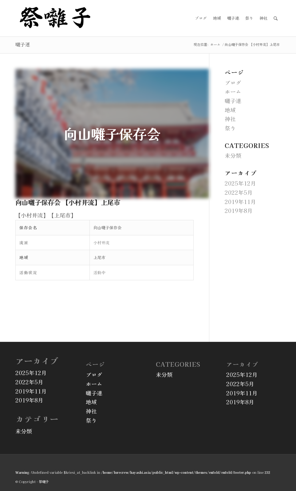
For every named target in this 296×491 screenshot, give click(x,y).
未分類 (233, 155)
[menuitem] (201, 18)
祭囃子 (44, 481)
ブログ (233, 82)
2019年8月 (239, 210)
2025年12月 (240, 183)
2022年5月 (239, 192)
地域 (230, 110)
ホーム (233, 91)
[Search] (275, 18)
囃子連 (22, 44)
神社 (230, 119)
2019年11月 (240, 202)
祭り (230, 128)
